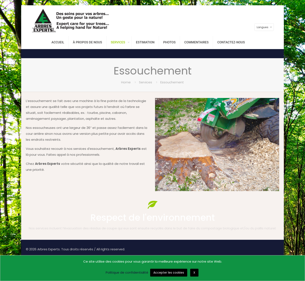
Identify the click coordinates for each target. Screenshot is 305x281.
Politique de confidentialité (127, 272)
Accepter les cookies (168, 272)
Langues (264, 27)
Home (126, 82)
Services (145, 82)
